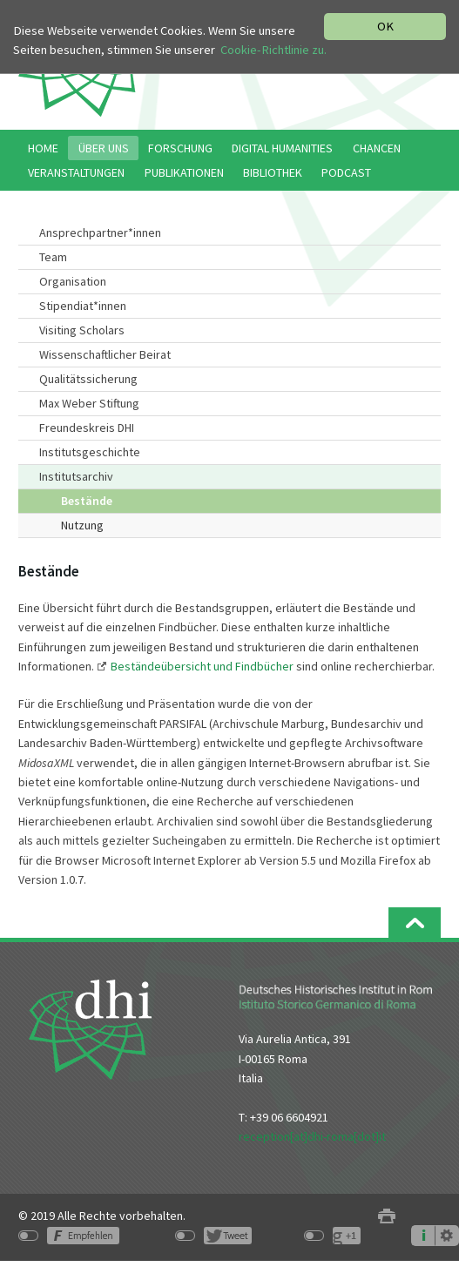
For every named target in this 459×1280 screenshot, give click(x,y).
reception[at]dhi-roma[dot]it (312, 1136)
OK (385, 26)
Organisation (72, 281)
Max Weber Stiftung (89, 403)
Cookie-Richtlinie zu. (273, 49)
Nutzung (82, 525)
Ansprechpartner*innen (100, 232)
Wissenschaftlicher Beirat (105, 354)
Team (53, 257)
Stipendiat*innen (82, 305)
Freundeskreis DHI (86, 427)
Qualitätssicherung (88, 379)
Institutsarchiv (76, 476)
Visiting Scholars (82, 330)
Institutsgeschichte (89, 452)
